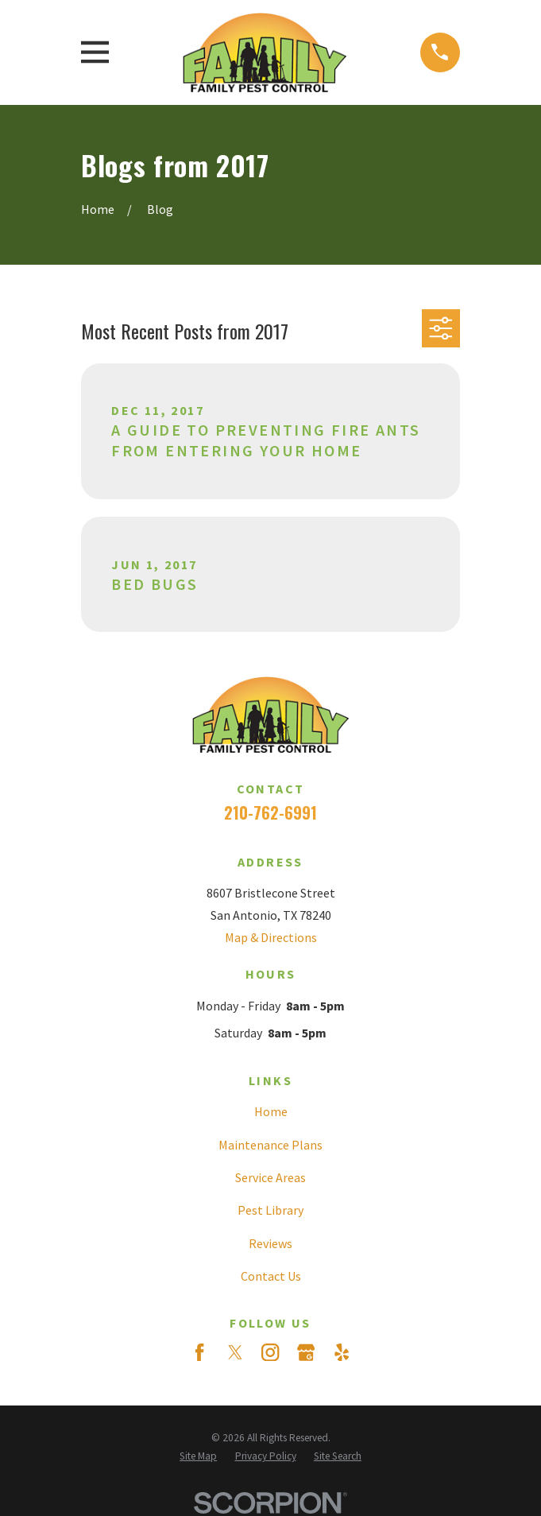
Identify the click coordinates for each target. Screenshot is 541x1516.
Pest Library (270, 1210)
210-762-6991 (270, 812)
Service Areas (270, 1177)
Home (271, 1111)
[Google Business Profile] (306, 1352)
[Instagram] (270, 1352)
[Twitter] (235, 1352)
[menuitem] (198, 1456)
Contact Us (271, 1276)
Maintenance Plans (270, 1145)
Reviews (270, 1243)
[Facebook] (199, 1352)
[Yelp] (341, 1352)
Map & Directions (271, 937)
